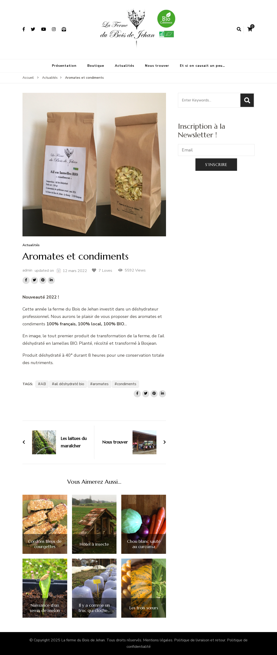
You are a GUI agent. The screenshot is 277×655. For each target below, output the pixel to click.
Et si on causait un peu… (202, 65)
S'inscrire (216, 164)
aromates (101, 384)
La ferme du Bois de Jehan (83, 640)
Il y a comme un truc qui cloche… (94, 608)
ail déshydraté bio (69, 384)
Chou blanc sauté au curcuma (144, 544)
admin (27, 270)
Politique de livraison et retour (199, 640)
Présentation (64, 65)
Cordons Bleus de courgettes (44, 544)
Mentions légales (157, 640)
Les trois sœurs (143, 608)
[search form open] (239, 29)
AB (43, 384)
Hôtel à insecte (94, 544)
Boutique (95, 65)
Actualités (124, 65)
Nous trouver (157, 65)
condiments (126, 384)
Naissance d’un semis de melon (45, 608)
